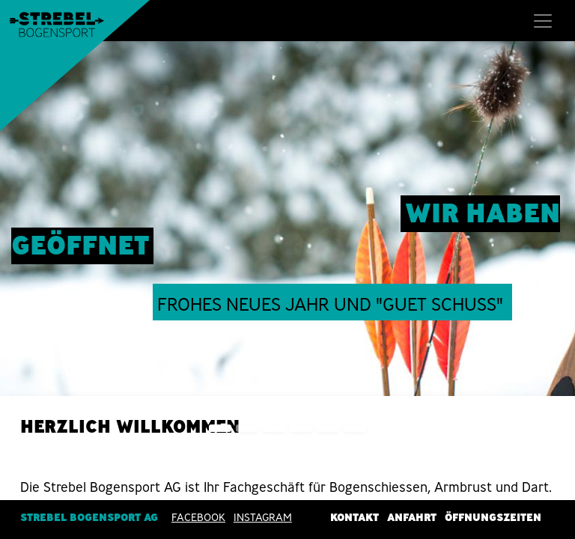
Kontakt (354, 517)
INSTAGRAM (263, 517)
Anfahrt (411, 517)
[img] (552, 245)
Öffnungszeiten (493, 517)
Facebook (198, 517)
